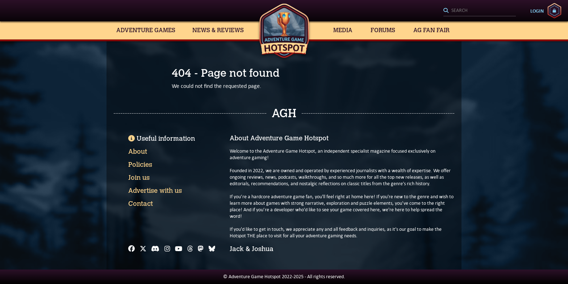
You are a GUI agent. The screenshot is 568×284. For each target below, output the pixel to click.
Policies (140, 165)
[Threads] (190, 249)
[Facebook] (131, 249)
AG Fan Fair (431, 30)
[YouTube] (178, 249)
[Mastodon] (201, 249)
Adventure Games (145, 30)
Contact (140, 204)
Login (537, 11)
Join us (139, 178)
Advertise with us (155, 191)
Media (342, 30)
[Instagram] (167, 249)
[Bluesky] (212, 249)
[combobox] (479, 10)
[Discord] (155, 249)
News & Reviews (218, 30)
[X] (143, 249)
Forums (383, 30)
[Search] (479, 10)
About (137, 152)
